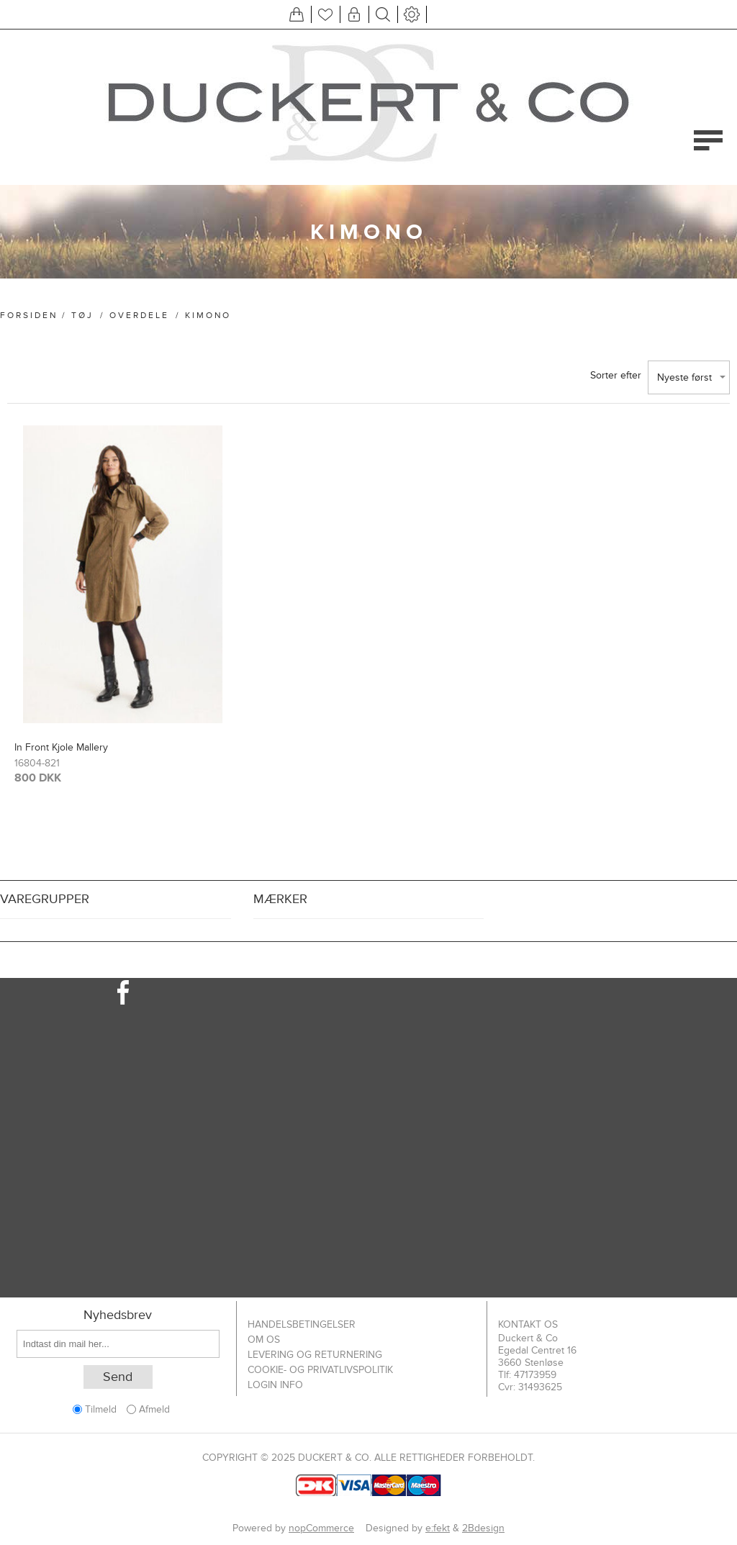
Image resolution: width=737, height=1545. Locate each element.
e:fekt (437, 1528)
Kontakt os (528, 1324)
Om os (264, 1339)
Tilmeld (101, 1409)
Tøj (82, 315)
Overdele (139, 315)
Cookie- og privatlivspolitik (320, 1370)
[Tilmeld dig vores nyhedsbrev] (118, 1344)
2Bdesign (483, 1528)
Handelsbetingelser (302, 1324)
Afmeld (154, 1409)
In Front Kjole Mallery (61, 747)
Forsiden (29, 315)
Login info (275, 1385)
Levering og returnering (315, 1355)
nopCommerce (321, 1528)
